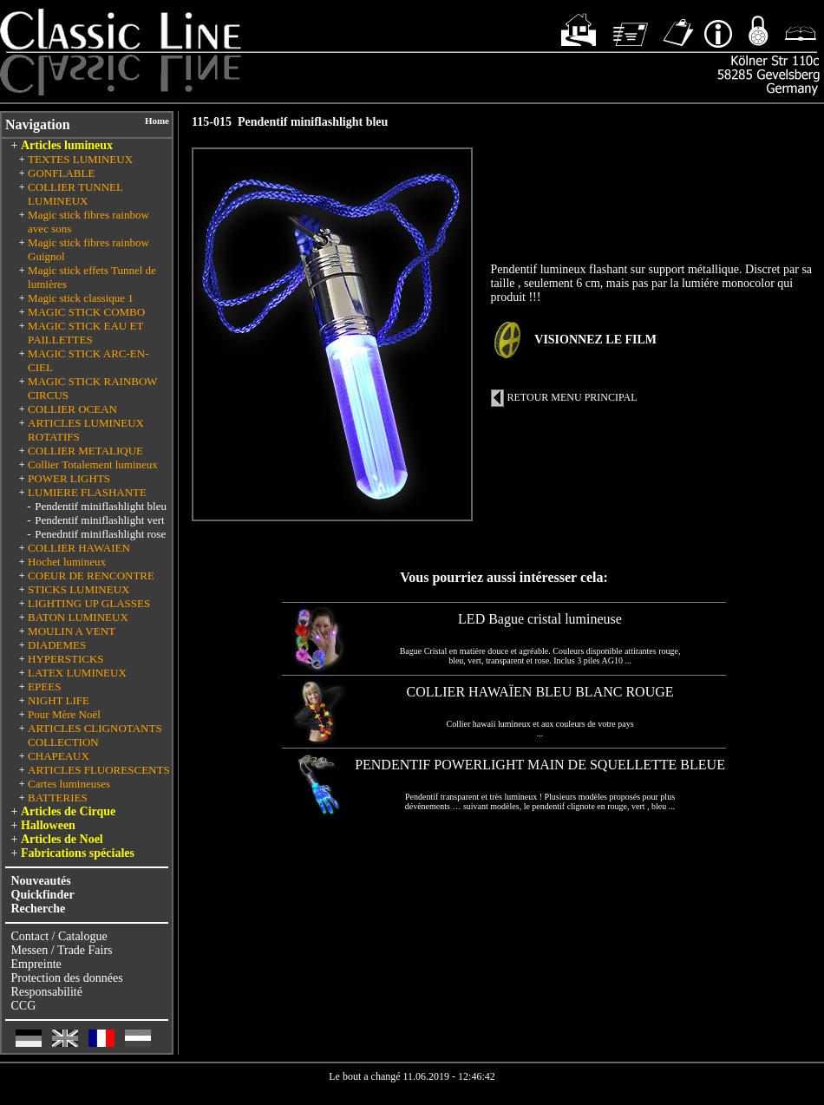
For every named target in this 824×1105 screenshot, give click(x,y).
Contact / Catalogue (59, 936)
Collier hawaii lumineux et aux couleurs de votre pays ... (539, 728)
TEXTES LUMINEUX (80, 159)
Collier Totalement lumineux (93, 464)
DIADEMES (57, 644)
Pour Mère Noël (64, 714)
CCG (23, 1005)
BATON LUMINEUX (78, 617)
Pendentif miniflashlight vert (99, 519)
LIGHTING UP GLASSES (89, 603)
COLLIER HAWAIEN (79, 547)
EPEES (44, 686)
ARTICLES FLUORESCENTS (99, 769)
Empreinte (36, 964)
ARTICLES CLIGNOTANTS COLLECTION (95, 735)
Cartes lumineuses (69, 783)
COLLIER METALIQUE (85, 450)
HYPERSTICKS (65, 658)
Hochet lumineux (67, 561)
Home (157, 120)
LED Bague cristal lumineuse (540, 618)
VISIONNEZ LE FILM (595, 339)
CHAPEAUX (58, 755)
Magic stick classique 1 (81, 297)
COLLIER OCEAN (72, 408)
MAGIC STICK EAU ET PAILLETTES (85, 332)
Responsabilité (46, 991)
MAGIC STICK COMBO (86, 311)
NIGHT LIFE (58, 700)
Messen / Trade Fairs (62, 950)
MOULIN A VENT (71, 631)
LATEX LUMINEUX (77, 672)
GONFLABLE (61, 173)
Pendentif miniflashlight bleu (101, 506)
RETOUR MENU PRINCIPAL (572, 397)
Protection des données (67, 977)
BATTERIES (58, 797)
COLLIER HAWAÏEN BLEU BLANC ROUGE (540, 691)
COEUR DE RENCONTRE (91, 575)
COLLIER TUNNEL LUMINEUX (75, 193)
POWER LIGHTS (69, 478)
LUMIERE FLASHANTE (87, 492)
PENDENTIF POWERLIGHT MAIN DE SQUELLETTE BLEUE (540, 764)
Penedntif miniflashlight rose (100, 533)
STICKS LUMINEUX (78, 589)
